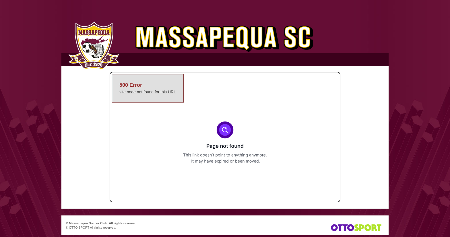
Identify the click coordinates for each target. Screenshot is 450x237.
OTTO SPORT (79, 227)
